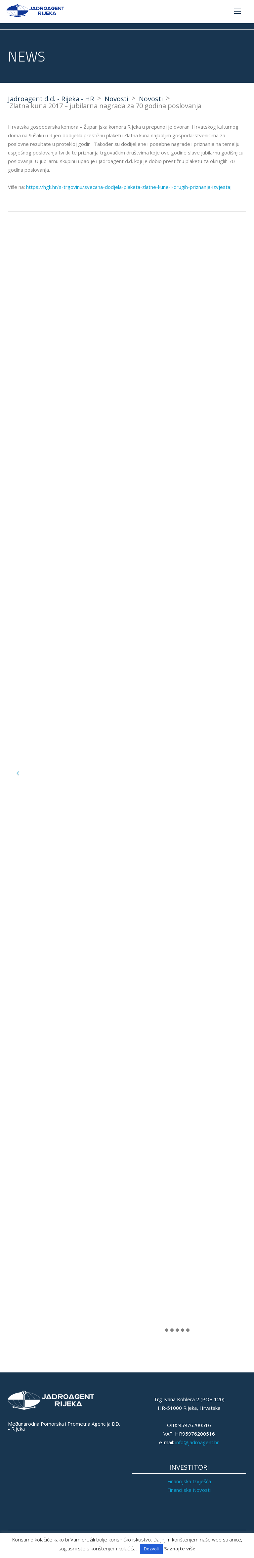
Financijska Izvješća (189, 1481)
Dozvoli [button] (151, 1549)
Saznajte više (179, 1548)
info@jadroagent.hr (197, 1442)
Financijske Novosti (189, 1490)
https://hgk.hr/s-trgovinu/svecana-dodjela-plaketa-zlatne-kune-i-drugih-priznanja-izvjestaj (129, 187)
